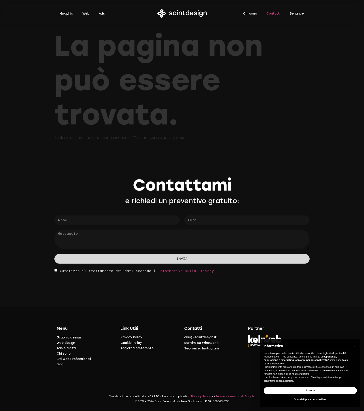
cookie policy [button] (276, 363)
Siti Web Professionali (74, 359)
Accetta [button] (310, 390)
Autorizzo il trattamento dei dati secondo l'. (138, 273)
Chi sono (64, 353)
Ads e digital (66, 348)
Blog (60, 364)
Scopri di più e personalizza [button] (310, 399)
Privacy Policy (201, 396)
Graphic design (69, 337)
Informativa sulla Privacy (186, 273)
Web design (66, 343)
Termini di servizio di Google (235, 396)
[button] (354, 346)
